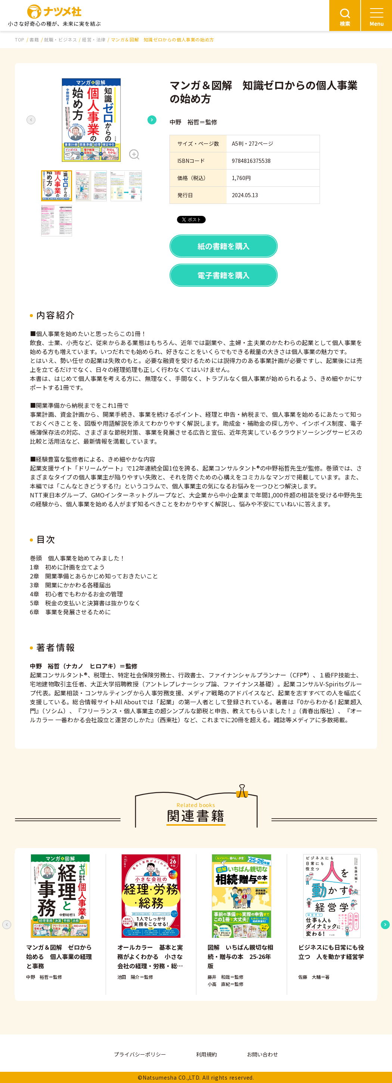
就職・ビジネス (60, 39)
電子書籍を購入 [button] (223, 275)
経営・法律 (94, 39)
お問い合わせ (262, 1054)
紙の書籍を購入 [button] (223, 246)
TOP (20, 39)
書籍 (34, 39)
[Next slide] (151, 119)
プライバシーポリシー (140, 1054)
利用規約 (206, 1054)
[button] (91, 120)
